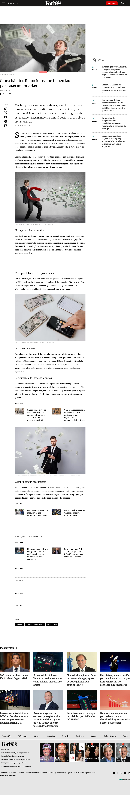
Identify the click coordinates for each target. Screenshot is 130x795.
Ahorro (20, 625)
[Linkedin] (129, 773)
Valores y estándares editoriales (36, 773)
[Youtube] (125, 773)
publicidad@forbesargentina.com (18, 753)
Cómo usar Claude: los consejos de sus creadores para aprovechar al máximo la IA (114, 89)
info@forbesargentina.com (15, 756)
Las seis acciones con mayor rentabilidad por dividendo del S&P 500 (81, 716)
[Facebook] (114, 773)
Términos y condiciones (57, 773)
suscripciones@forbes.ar (18, 763)
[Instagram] (121, 773)
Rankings (80, 737)
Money (36, 737)
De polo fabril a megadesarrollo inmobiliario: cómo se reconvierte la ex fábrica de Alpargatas (114, 123)
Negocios (51, 737)
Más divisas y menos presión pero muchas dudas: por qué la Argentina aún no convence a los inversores (115, 680)
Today (125, 737)
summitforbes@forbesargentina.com (18, 760)
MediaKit (4, 773)
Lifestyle (65, 737)
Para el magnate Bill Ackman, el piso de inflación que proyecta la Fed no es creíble (74, 553)
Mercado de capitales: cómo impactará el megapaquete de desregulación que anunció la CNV (81, 680)
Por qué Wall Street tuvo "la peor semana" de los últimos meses (74, 513)
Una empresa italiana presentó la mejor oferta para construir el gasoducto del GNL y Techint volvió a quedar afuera (114, 105)
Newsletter (12, 773)
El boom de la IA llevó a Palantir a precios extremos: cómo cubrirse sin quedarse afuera (47, 680)
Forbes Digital (5, 91)
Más (112, 59)
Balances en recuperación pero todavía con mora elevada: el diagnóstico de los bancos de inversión (115, 718)
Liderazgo (22, 737)
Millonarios (52, 625)
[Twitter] (117, 773)
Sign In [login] (124, 3)
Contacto (21, 773)
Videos (93, 737)
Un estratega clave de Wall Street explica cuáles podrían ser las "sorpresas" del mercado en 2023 (36, 415)
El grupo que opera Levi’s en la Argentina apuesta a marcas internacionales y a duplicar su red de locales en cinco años (114, 72)
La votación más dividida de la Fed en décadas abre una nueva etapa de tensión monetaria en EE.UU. (14, 718)
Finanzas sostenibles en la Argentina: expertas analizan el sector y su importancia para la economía (37, 554)
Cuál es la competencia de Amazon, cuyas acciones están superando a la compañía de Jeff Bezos (74, 415)
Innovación (6, 737)
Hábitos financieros (35, 625)
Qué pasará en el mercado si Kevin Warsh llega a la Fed (14, 677)
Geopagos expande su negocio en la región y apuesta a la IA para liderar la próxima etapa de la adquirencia (113, 141)
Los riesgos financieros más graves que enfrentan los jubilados (37, 513)
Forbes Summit (110, 737)
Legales (69, 773)
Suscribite (112, 3)
